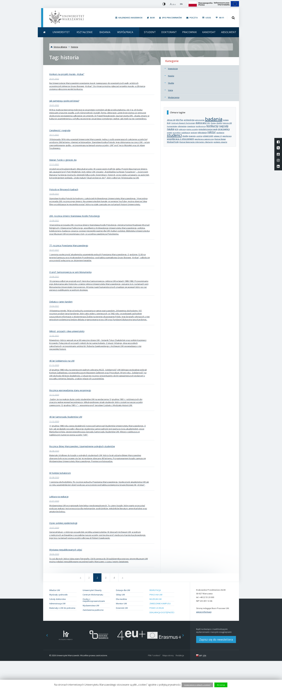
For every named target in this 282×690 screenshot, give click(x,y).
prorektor (177, 133)
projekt (169, 133)
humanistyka (172, 126)
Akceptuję (221, 685)
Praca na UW (155, 594)
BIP (200, 655)
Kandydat (209, 32)
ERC (208, 123)
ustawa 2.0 (218, 136)
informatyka (182, 126)
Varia (170, 90)
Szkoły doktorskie (57, 599)
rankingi (194, 133)
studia (185, 136)
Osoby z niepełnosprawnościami (94, 600)
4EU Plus (179, 120)
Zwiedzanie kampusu (160, 603)
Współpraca (125, 32)
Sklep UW (120, 594)
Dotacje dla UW (123, 590)
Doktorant (169, 32)
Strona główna (60, 46)
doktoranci (201, 122)
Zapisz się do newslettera (216, 639)
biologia (226, 120)
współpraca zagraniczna (204, 139)
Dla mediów (121, 599)
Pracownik (189, 32)
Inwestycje (173, 68)
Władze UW (54, 590)
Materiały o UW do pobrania (62, 608)
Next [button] (184, 635)
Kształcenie (85, 32)
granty (219, 123)
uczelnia (199, 136)
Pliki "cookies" (154, 655)
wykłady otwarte (220, 142)
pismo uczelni (192, 129)
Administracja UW (57, 603)
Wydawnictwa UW (91, 605)
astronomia (199, 120)
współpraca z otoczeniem (180, 138)
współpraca (227, 136)
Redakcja (180, 655)
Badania (104, 32)
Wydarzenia (173, 97)
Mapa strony (168, 655)
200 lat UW (171, 120)
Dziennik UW (122, 608)
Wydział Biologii (220, 139)
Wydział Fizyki (173, 142)
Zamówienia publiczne (93, 610)
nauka (170, 129)
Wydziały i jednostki (58, 594)
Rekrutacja (155, 590)
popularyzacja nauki (208, 129)
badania (213, 119)
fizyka (213, 123)
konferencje (201, 126)
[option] (65, 635)
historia (74, 46)
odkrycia (182, 129)
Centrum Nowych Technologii (183, 123)
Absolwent (228, 32)
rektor (211, 132)
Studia (171, 83)
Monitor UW (121, 603)
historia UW (227, 123)
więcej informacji (203, 612)
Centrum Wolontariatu (93, 594)
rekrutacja (202, 132)
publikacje (185, 132)
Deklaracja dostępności (161, 612)
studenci (174, 135)
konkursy (212, 126)
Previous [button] (45, 635)
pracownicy (224, 129)
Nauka (171, 75)
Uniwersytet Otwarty (92, 590)
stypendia (192, 136)
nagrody (223, 126)
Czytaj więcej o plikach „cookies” (197, 685)
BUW (169, 123)
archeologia (189, 120)
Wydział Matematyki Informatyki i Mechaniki (196, 142)
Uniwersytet (61, 32)
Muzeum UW (155, 599)
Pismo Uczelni (156, 608)
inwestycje (191, 126)
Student (150, 32)
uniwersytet (208, 136)
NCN (176, 129)
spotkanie (220, 132)
